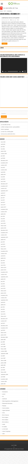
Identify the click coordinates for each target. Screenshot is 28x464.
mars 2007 (3, 371)
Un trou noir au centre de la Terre (8, 147)
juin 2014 (3, 273)
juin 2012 (3, 320)
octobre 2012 (4, 311)
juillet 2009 (3, 352)
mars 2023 (3, 155)
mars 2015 (3, 259)
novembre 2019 (4, 176)
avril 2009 (3, 357)
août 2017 (3, 206)
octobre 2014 (4, 266)
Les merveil (7, 8)
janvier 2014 (3, 283)
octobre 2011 (4, 334)
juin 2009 (3, 355)
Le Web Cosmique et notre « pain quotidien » (10, 140)
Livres (3, 425)
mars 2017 (3, 217)
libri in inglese (5, 430)
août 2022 (3, 157)
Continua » (4, 43)
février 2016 (3, 238)
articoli (3, 407)
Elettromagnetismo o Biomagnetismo (10, 414)
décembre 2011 (4, 331)
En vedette (4, 439)
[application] (14, 65)
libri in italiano (5, 432)
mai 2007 (3, 369)
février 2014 (3, 280)
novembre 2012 (4, 308)
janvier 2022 (3, 164)
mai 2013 (3, 297)
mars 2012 (3, 327)
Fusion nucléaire (5, 421)
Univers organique (5, 142)
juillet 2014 (3, 271)
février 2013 (3, 304)
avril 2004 (3, 390)
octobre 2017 (4, 201)
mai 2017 (3, 213)
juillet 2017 (3, 208)
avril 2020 (3, 171)
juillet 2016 (3, 227)
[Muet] (23, 71)
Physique (4, 419)
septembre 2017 (4, 204)
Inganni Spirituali (6, 423)
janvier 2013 (3, 306)
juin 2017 (3, 211)
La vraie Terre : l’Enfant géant (7, 144)
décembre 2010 (4, 338)
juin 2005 (3, 380)
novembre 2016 (4, 222)
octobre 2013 (4, 287)
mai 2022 (3, 162)
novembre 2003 (4, 392)
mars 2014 (3, 278)
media (3, 437)
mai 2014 (3, 276)
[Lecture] (3, 71)
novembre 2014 (4, 264)
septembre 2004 (4, 387)
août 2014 (3, 269)
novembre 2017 (4, 199)
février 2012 (3, 329)
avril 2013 (3, 299)
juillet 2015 (3, 252)
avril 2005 (3, 383)
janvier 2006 (3, 376)
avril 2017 (3, 215)
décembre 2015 (4, 243)
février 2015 (3, 262)
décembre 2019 (4, 173)
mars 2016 (3, 236)
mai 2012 (3, 322)
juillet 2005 (3, 378)
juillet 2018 (3, 187)
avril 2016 (3, 234)
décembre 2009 (4, 350)
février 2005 (3, 385)
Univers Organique (6, 444)
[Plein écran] (25, 71)
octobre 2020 (4, 166)
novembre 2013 (4, 285)
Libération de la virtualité (10, 18)
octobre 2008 (4, 364)
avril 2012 (3, 324)
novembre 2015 (4, 245)
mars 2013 (3, 301)
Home (1, 11)
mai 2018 (3, 190)
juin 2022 (3, 159)
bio (3, 409)
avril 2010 (3, 343)
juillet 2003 (3, 397)
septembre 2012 (4, 313)
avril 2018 (3, 192)
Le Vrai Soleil (5, 442)
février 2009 (3, 362)
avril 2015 (3, 257)
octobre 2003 (4, 394)
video (3, 446)
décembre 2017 (4, 197)
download (4, 412)
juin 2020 (3, 169)
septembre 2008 (4, 366)
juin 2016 (3, 229)
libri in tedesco (5, 435)
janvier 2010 (3, 348)
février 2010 (3, 345)
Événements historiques (7, 416)
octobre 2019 (4, 178)
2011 (5, 11)
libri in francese (5, 428)
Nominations (5, 405)
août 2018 (3, 185)
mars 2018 (3, 194)
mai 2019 (3, 180)
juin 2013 (3, 294)
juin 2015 (3, 255)
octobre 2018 (4, 183)
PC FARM (15, 458)
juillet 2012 (3, 317)
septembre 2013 (4, 290)
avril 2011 (3, 336)
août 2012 (3, 315)
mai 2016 (3, 231)
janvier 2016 (3, 241)
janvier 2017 (3, 220)
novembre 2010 (4, 341)
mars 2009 (3, 359)
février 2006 (3, 373)
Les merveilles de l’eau (5, 137)
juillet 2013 (3, 292)
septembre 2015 (4, 250)
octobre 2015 (4, 248)
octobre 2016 (4, 224)
